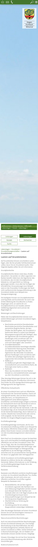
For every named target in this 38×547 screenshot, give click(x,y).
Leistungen (9, 236)
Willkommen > (7, 226)
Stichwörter (28, 240)
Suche (9, 244)
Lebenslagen (27, 236)
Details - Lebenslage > (20, 228)
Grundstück (15, 249)
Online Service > (18, 226)
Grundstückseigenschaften (10, 251)
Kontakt (9, 240)
